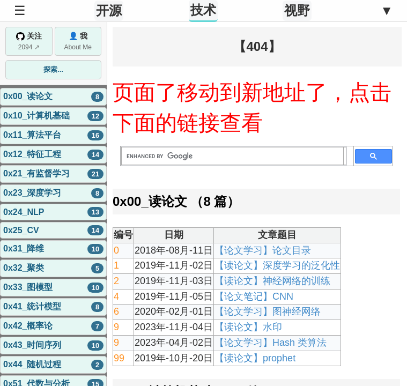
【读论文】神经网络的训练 (272, 281)
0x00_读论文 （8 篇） (176, 201)
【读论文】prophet (254, 358)
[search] (232, 156)
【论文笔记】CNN (253, 296)
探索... (53, 69)
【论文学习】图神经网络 (267, 311)
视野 (297, 10)
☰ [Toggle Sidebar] (20, 10)
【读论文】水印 (248, 327)
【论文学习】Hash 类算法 (270, 342)
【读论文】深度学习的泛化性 (277, 265)
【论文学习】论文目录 (262, 250)
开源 (109, 10)
